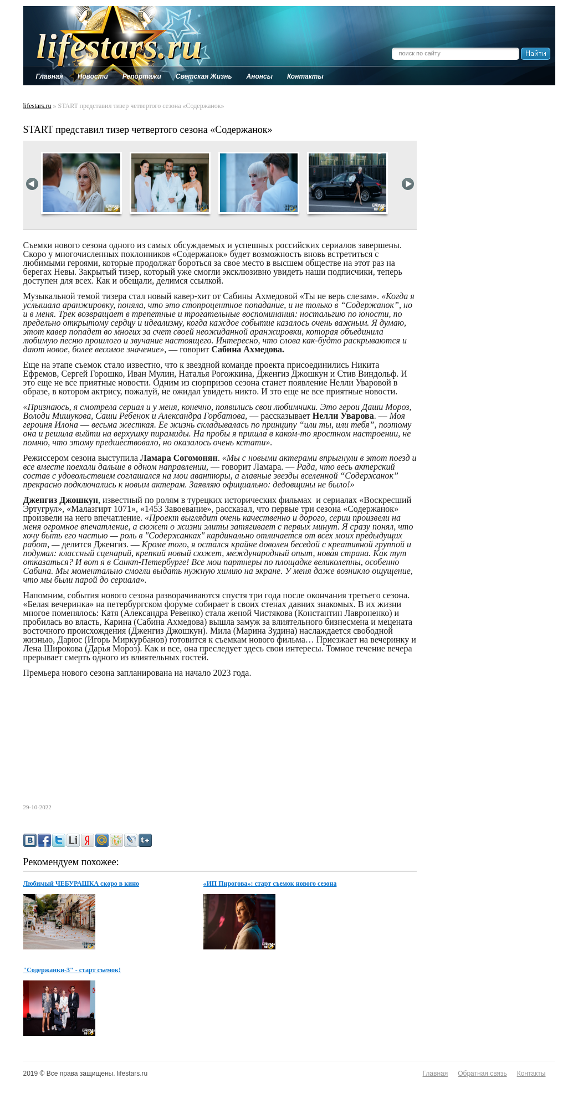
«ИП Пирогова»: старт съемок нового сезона (270, 883)
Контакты (531, 1073)
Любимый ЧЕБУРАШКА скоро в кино (81, 883)
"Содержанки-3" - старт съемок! (72, 970)
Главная (435, 1073)
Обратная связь (482, 1073)
